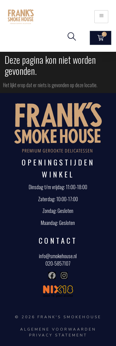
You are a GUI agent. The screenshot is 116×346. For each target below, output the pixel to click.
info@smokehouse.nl (58, 256)
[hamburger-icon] (101, 16)
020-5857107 (58, 263)
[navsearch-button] (72, 38)
